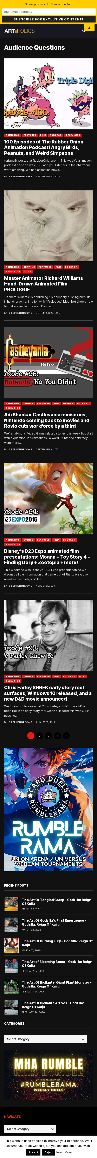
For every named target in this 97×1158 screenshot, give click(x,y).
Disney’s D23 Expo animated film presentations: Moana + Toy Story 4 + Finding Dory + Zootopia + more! (47, 556)
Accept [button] (33, 1152)
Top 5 (28, 271)
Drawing (29, 267)
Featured (30, 135)
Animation (13, 135)
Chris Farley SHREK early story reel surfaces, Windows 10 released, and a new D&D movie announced (48, 693)
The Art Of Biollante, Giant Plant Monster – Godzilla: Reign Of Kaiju (56, 984)
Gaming (68, 403)
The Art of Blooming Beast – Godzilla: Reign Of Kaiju (57, 964)
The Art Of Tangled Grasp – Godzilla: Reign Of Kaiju (56, 902)
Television (73, 135)
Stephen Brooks (20, 176)
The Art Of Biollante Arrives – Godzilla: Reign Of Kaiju (53, 1005)
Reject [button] (49, 1152)
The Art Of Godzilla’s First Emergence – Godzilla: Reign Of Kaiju (54, 922)
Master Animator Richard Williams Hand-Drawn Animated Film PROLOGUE (43, 283)
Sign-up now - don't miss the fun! (48, 4)
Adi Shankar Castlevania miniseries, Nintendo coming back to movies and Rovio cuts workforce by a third (46, 420)
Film (43, 135)
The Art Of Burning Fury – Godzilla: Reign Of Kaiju (57, 943)
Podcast (56, 135)
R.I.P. (82, 676)
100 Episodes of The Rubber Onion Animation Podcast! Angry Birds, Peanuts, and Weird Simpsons (43, 147)
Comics (28, 403)
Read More (64, 1152)
